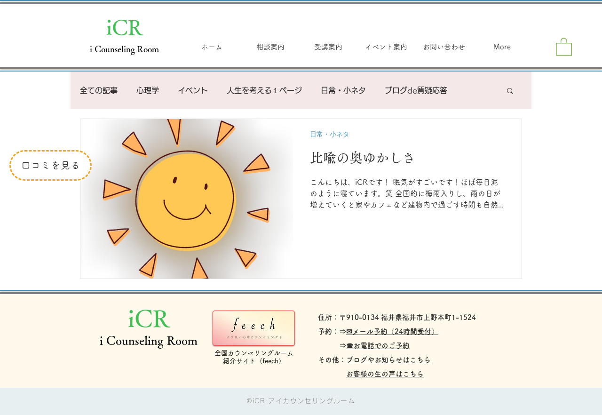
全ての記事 (99, 90)
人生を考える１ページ (264, 90)
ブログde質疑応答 (416, 90)
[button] (564, 46)
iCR (124, 26)
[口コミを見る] (50, 165)
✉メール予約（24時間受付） (392, 331)
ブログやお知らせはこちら (388, 359)
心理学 (147, 90)
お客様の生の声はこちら (385, 373)
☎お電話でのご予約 (378, 345)
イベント (193, 90)
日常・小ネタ (343, 90)
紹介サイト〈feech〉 (254, 361)
